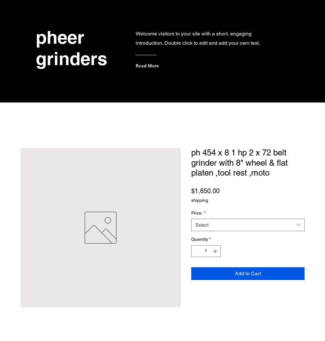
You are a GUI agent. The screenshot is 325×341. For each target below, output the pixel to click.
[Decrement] (196, 251)
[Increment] (216, 251)
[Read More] (161, 65)
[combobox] (248, 225)
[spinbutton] (206, 251)
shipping (199, 200)
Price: (198, 213)
